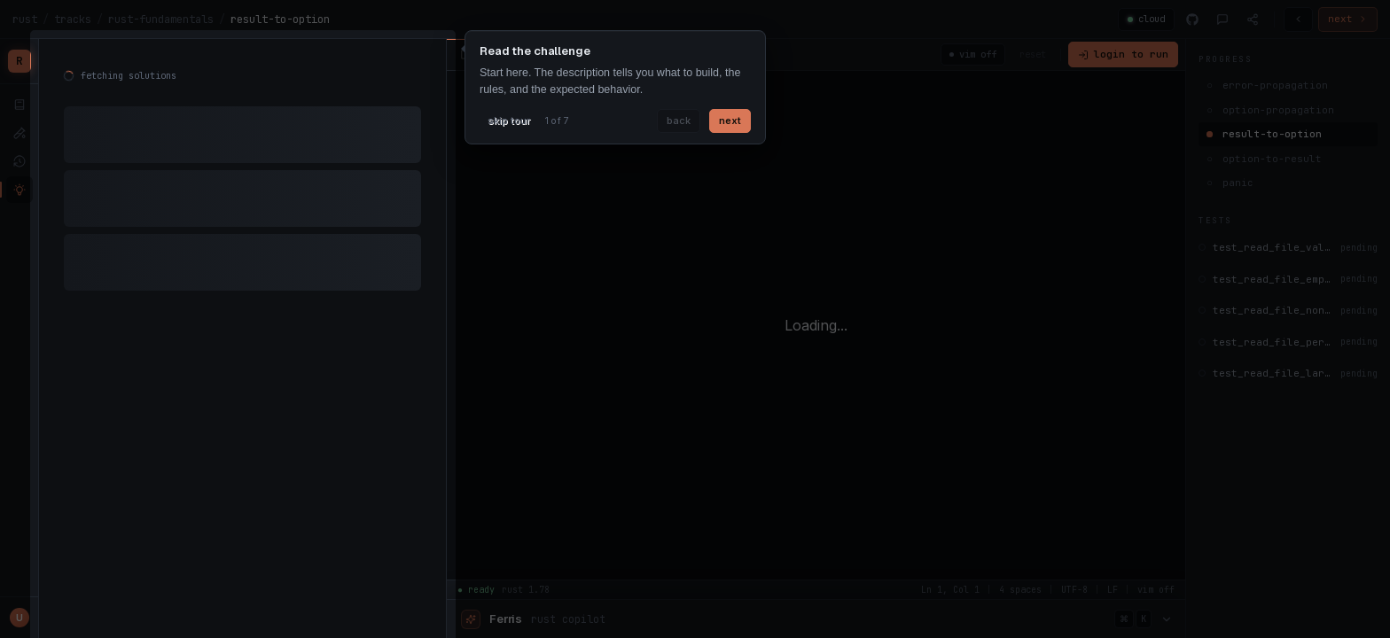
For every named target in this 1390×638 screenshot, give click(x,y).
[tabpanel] (242, 186)
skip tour (509, 120)
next (730, 120)
